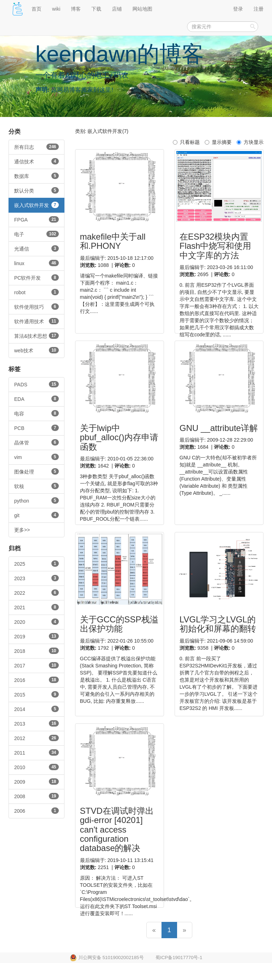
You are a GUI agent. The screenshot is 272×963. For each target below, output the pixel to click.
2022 (36, 592)
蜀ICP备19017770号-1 (178, 957)
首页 (36, 9)
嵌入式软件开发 (36, 205)
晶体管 (36, 442)
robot (36, 292)
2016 (36, 680)
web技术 (36, 350)
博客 (76, 9)
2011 (36, 752)
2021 (36, 607)
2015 (36, 694)
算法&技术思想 (36, 335)
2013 (36, 723)
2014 (36, 709)
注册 (259, 9)
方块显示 (250, 142)
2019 (36, 636)
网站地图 (142, 9)
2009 (36, 781)
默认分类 (36, 190)
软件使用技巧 (36, 306)
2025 (36, 563)
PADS (36, 384)
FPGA (36, 219)
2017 (36, 665)
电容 (36, 413)
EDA (36, 399)
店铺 (117, 9)
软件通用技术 (36, 321)
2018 (36, 651)
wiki (56, 9)
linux (36, 263)
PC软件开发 (36, 277)
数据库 (36, 176)
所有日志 (36, 147)
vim (36, 457)
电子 (36, 234)
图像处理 (36, 471)
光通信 (36, 248)
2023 (36, 578)
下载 (96, 9)
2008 (36, 796)
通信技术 (36, 161)
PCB (36, 428)
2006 (36, 810)
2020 (36, 621)
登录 (238, 9)
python (36, 500)
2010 (36, 767)
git (36, 515)
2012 (36, 738)
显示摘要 (218, 142)
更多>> (22, 530)
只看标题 (186, 142)
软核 (36, 486)
